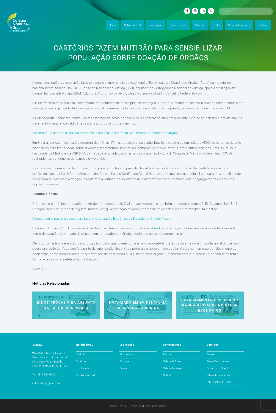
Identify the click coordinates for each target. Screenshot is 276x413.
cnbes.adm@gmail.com (46, 383)
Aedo (158, 228)
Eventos (167, 354)
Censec (211, 354)
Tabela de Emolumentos (220, 375)
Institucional (83, 368)
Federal (123, 368)
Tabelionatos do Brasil (219, 382)
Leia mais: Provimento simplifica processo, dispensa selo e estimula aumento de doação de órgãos (105, 133)
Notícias (167, 375)
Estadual (124, 361)
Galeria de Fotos (172, 361)
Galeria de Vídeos (172, 368)
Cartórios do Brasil (217, 368)
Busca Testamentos (218, 361)
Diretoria (80, 354)
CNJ (45, 269)
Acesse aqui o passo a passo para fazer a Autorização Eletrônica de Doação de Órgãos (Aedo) (102, 219)
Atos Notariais (127, 354)
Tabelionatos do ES (86, 375)
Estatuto (81, 361)
